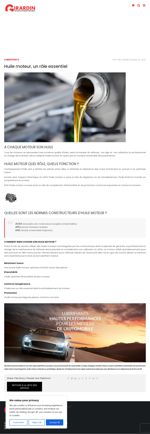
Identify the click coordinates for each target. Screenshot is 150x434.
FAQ (98, 431)
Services (35, 431)
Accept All (54, 422)
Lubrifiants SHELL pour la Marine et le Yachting (68, 431)
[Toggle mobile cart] (133, 5)
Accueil (10, 431)
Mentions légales (127, 431)
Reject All (36, 422)
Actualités (109, 431)
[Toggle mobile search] (138, 5)
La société (22, 431)
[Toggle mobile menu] (144, 5)
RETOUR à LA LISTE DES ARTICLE (128, 380)
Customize (18, 422)
